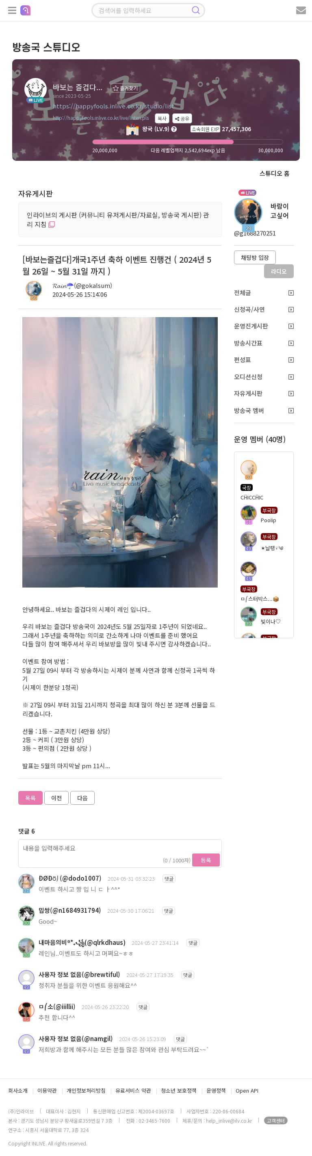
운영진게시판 (264, 326)
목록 (30, 798)
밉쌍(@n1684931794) (70, 910)
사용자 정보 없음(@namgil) (76, 1038)
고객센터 (276, 1120)
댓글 (169, 878)
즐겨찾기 (125, 87)
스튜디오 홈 (275, 173)
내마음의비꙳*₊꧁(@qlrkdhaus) (82, 942)
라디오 (279, 271)
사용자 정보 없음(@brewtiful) (79, 974)
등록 (206, 860)
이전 (56, 798)
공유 (182, 118)
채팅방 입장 (255, 257)
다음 (82, 798)
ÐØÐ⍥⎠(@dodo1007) (70, 878)
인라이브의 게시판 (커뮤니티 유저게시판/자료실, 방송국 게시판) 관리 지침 (118, 219)
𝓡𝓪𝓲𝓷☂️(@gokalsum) (82, 285)
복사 (162, 118)
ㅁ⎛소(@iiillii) (57, 1006)
